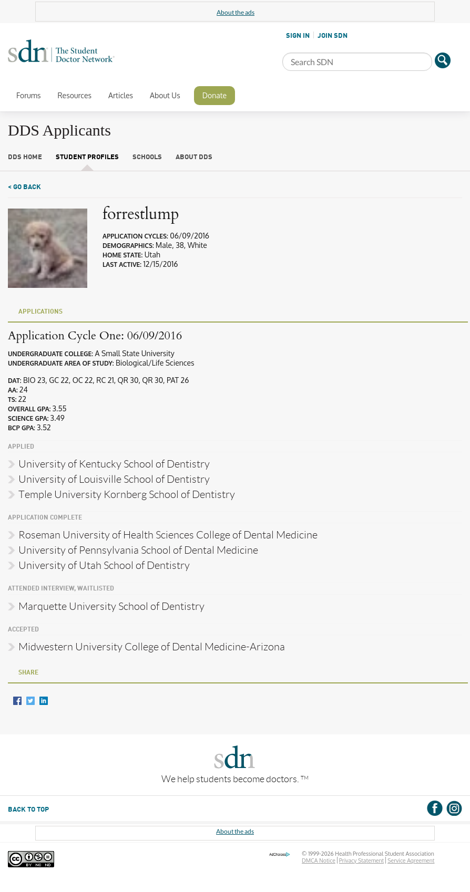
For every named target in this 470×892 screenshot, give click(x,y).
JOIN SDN (333, 35)
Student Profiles (87, 157)
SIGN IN (298, 35)
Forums (28, 95)
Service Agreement (410, 860)
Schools (147, 157)
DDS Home (25, 157)
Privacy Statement (361, 860)
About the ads (235, 12)
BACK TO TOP (28, 809)
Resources (74, 95)
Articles (120, 95)
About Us (165, 95)
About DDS (194, 157)
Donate (214, 95)
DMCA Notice (318, 860)
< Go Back (24, 187)
